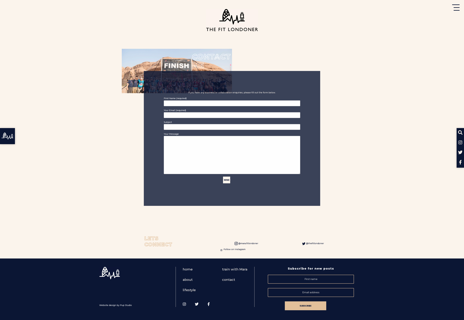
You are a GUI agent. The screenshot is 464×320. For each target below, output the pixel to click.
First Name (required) (232, 101)
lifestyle (189, 290)
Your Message (232, 153)
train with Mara (234, 269)
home (188, 269)
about (188, 280)
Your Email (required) (232, 113)
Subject (232, 125)
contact (228, 280)
